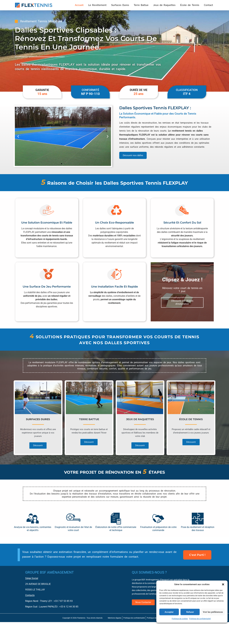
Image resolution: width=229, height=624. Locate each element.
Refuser (190, 612)
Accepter (169, 612)
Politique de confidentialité (200, 619)
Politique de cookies (180, 619)
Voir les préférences (213, 612)
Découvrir (38, 448)
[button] (223, 584)
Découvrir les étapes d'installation (182, 304)
